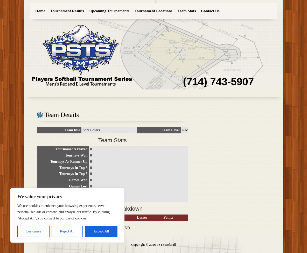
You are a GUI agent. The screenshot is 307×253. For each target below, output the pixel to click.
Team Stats (187, 11)
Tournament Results (67, 11)
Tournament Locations (153, 11)
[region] (67, 215)
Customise (33, 231)
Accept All (101, 231)
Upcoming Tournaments (109, 11)
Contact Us (210, 11)
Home (40, 11)
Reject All (67, 231)
